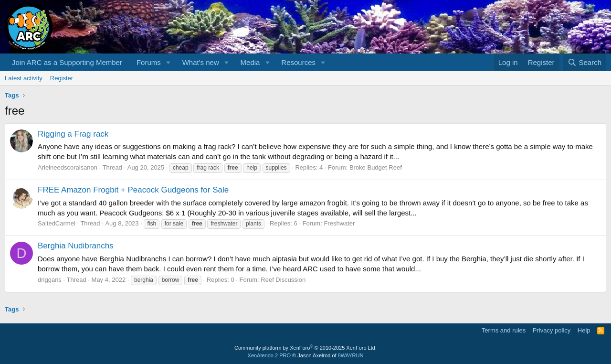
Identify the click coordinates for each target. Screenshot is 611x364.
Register (61, 78)
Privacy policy (551, 330)
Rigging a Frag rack (73, 134)
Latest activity (23, 78)
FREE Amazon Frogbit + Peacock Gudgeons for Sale (133, 189)
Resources (298, 62)
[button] (168, 62)
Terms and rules (504, 330)
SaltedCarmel (56, 223)
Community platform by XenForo (305, 348)
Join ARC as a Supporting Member (67, 62)
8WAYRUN (351, 355)
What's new (200, 62)
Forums (149, 62)
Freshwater (339, 223)
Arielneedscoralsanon (67, 167)
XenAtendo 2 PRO (269, 355)
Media (250, 62)
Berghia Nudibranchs (76, 245)
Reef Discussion (283, 279)
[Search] (584, 62)
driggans (50, 279)
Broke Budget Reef (375, 167)
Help (584, 330)
